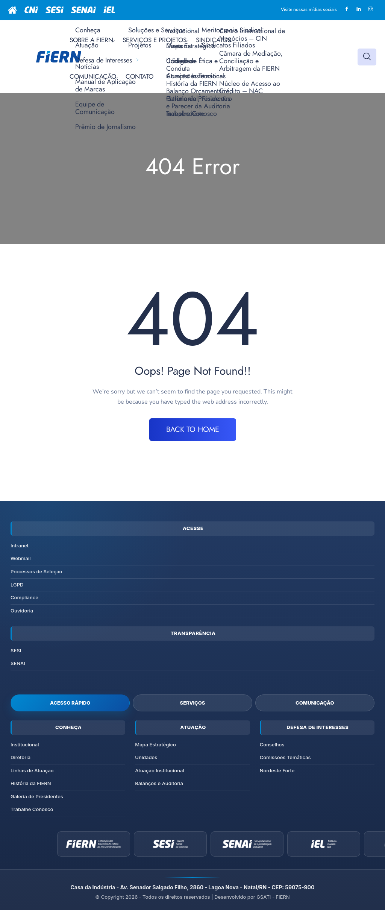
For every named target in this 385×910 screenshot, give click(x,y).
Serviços (192, 703)
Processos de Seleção (36, 571)
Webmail (21, 558)
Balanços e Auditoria (159, 783)
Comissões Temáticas (285, 757)
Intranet (20, 545)
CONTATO (139, 76)
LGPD (17, 585)
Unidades (146, 757)
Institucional (25, 744)
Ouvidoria (22, 611)
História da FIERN (31, 783)
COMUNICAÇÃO (93, 76)
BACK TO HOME (192, 429)
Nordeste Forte (277, 770)
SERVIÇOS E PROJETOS (154, 39)
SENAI (18, 663)
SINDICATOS (213, 39)
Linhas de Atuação (32, 770)
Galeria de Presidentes (37, 796)
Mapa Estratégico (155, 744)
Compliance (24, 597)
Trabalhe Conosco (32, 809)
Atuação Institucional (159, 770)
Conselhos (272, 744)
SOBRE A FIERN (91, 39)
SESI (16, 650)
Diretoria (20, 757)
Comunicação (315, 703)
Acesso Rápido (70, 703)
